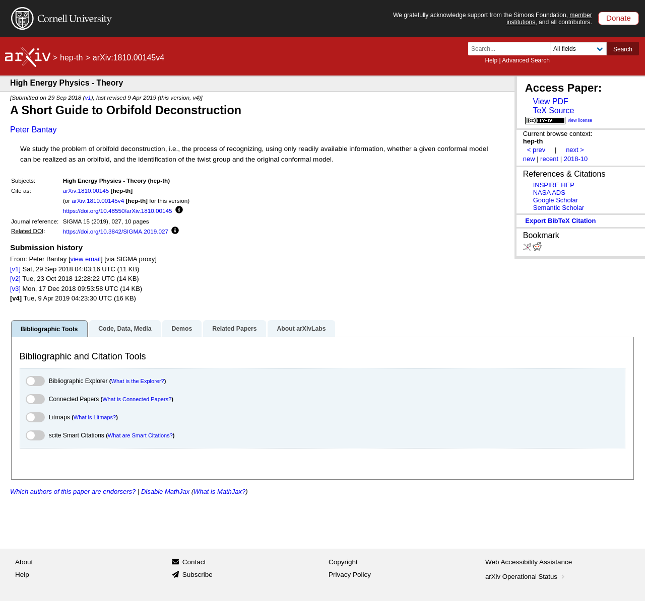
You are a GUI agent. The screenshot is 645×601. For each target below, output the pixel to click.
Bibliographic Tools (49, 329)
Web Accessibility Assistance (528, 562)
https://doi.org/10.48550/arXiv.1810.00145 (117, 210)
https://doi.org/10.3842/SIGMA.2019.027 (115, 231)
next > (575, 150)
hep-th (71, 57)
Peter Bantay (33, 129)
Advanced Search (526, 60)
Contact (194, 562)
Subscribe (197, 574)
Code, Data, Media (124, 328)
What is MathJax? (219, 491)
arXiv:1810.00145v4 (98, 200)
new (529, 159)
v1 (88, 97)
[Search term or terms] (512, 48)
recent (549, 159)
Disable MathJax (165, 491)
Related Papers (234, 328)
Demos (181, 328)
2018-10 (576, 159)
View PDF (550, 101)
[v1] (15, 269)
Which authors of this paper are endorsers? (73, 491)
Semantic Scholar (559, 207)
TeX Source (553, 110)
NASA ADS (549, 192)
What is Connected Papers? (136, 399)
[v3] (15, 288)
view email (86, 259)
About (24, 562)
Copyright (343, 562)
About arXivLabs (301, 328)
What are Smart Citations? (140, 435)
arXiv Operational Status (525, 576)
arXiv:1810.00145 (86, 190)
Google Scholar (555, 200)
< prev (536, 150)
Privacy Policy (350, 574)
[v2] (15, 278)
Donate (618, 18)
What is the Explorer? (137, 381)
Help (491, 60)
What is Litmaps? (95, 417)
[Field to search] (578, 48)
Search (622, 49)
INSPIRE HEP (553, 185)
